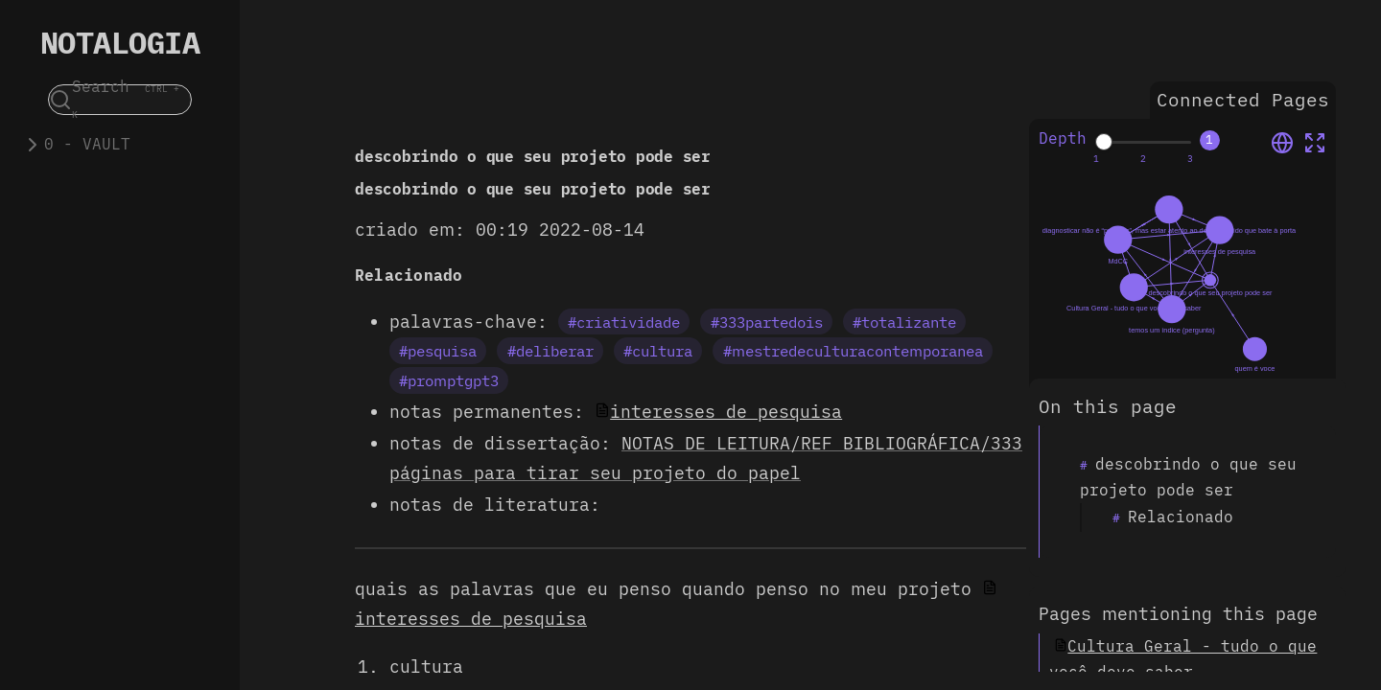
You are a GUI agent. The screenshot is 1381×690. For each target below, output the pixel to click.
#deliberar (550, 350)
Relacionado (1180, 516)
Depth (1063, 138)
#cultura (657, 350)
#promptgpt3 (449, 380)
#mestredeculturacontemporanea (853, 350)
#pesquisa (438, 350)
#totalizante (904, 322)
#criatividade (624, 322)
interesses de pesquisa (726, 412)
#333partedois (767, 322)
